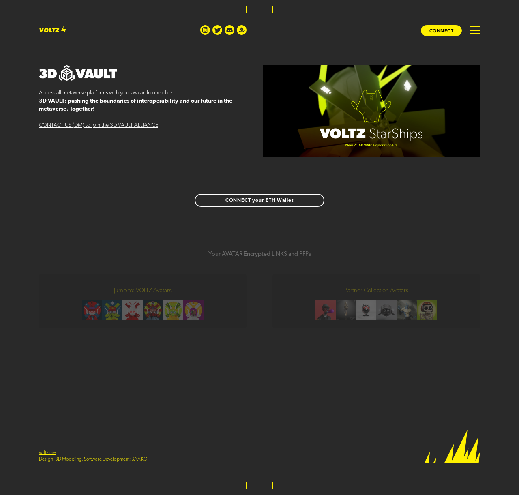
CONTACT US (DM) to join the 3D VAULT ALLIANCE (98, 125)
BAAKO (139, 459)
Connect (441, 31)
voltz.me (47, 452)
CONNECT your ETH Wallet (259, 200)
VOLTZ (53, 31)
